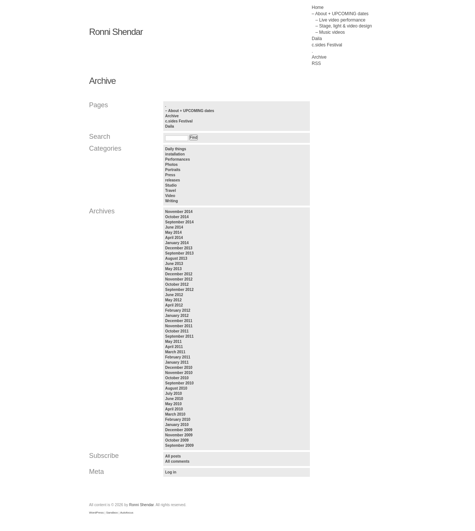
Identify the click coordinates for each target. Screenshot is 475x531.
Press (170, 175)
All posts (173, 456)
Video (170, 196)
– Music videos (330, 32)
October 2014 (177, 217)
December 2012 (178, 274)
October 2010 (177, 378)
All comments (177, 461)
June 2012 (174, 295)
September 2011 (179, 336)
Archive (319, 57)
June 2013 (174, 264)
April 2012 (174, 305)
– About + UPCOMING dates (340, 13)
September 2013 (179, 253)
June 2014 (174, 227)
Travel (170, 191)
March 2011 (175, 352)
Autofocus (127, 512)
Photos (171, 165)
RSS (316, 63)
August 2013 (176, 258)
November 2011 (179, 326)
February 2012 (177, 310)
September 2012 (179, 290)
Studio (171, 185)
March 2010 (175, 414)
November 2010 (179, 373)
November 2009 (179, 435)
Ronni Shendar (116, 32)
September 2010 (179, 383)
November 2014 (179, 212)
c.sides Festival (327, 44)
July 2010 (173, 393)
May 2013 (173, 269)
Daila (317, 38)
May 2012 (173, 300)
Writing (171, 201)
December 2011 (178, 321)
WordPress (96, 512)
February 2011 (177, 357)
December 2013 (178, 248)
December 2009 (178, 430)
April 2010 (174, 409)
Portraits (172, 170)
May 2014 (173, 232)
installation (175, 154)
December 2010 (178, 368)
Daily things (175, 149)
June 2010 (174, 399)
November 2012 (179, 279)
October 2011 (177, 331)
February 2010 (177, 419)
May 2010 (173, 404)
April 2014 (174, 238)
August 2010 (176, 388)
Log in (170, 472)
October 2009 (177, 440)
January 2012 (177, 316)
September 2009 (179, 445)
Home (318, 7)
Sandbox (112, 512)
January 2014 (177, 243)
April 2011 (174, 347)
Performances (177, 159)
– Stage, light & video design (343, 26)
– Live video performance (340, 20)
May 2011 (173, 342)
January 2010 (177, 425)
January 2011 (177, 362)
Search (99, 136)
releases (172, 180)
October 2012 (177, 284)
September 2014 (179, 222)
